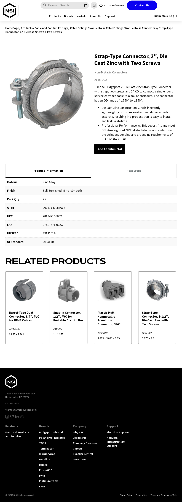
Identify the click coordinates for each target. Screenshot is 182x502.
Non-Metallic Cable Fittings (106, 28)
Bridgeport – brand (51, 432)
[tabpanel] (91, 214)
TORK (42, 443)
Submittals (161, 16)
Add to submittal (110, 149)
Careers (77, 448)
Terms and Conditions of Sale (164, 495)
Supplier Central (83, 454)
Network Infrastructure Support (116, 441)
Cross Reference (114, 5)
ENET (42, 486)
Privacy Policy (126, 495)
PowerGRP (45, 470)
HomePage (12, 28)
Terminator (46, 448)
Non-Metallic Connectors (141, 28)
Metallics (44, 459)
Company (79, 426)
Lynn (42, 475)
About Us (95, 16)
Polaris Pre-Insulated (52, 437)
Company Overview (85, 443)
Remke (43, 464)
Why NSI (78, 432)
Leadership (80, 437)
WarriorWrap (47, 454)
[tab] (48, 171)
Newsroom (80, 459)
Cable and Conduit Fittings (51, 28)
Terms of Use (141, 495)
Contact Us (142, 5)
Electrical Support (118, 432)
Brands (68, 16)
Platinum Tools (48, 481)
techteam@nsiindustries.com (21, 409)
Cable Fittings (78, 28)
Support (110, 16)
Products (55, 16)
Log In (173, 16)
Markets (81, 16)
